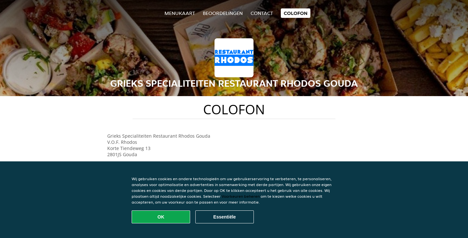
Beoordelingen (223, 13)
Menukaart (179, 13)
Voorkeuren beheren (241, 196)
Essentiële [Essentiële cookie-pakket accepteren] (224, 216)
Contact (262, 13)
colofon (295, 13)
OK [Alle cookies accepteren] (161, 216)
